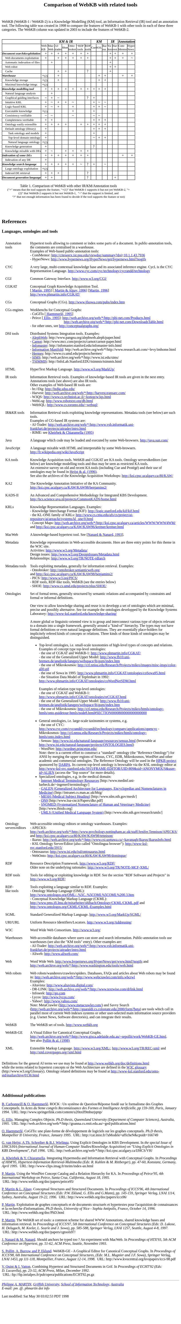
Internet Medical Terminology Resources (70, 780)
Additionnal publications (24, 1095)
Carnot (37, 341)
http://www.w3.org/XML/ (92, 1048)
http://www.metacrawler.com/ (81, 1005)
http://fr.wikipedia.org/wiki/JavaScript (57, 452)
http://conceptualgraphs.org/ (79, 326)
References (14, 221)
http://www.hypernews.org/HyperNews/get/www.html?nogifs (98, 961)
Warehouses (13, 938)
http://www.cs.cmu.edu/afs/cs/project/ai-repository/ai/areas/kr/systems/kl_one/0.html (81, 517)
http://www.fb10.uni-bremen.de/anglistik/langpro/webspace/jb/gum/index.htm (84, 659)
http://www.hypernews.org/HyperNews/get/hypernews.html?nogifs (98, 259)
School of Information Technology (85, 1284)
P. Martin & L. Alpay (16, 1189)
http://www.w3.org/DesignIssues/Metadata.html (85, 554)
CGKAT (11, 286)
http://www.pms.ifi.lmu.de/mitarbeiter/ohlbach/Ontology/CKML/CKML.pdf (84, 903)
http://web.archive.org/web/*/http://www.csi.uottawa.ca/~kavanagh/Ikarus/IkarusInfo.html (107, 840)
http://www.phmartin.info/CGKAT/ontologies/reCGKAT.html (83, 697)
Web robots (13, 973)
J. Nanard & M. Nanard (18, 1239)
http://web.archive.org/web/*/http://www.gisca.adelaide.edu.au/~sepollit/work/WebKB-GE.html (98, 1036)
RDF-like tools (11, 889)
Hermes (37, 353)
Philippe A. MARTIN (16, 1284)
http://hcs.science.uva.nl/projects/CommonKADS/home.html (73, 499)
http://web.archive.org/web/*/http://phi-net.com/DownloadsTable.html (113, 322)
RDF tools (12, 875)
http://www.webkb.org (82, 1025)
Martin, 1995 (41, 290)
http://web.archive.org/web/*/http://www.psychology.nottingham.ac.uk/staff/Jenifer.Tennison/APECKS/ (103, 832)
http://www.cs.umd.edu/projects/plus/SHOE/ (75, 586)
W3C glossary (137, 1067)
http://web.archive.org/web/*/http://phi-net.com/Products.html (106, 318)
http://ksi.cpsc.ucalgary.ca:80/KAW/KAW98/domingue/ (87, 856)
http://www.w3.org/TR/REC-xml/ (136, 1048)
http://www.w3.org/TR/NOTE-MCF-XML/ (118, 867)
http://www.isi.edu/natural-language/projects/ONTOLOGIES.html (86, 745)
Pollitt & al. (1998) (56, 1040)
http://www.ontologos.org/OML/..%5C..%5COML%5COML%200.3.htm (82, 895)
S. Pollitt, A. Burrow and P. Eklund (26, 1251)
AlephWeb (39, 337)
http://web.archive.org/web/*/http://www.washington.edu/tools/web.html (81, 965)
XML (9, 1048)
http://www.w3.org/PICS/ (59, 578)
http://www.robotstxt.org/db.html (69, 401)
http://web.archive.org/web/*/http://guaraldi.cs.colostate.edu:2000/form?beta (85, 1009)
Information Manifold (47, 349)
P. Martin (8, 1173)
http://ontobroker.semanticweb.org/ (75, 570)
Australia (117, 1284)
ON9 (44, 800)
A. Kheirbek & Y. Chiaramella (23, 1158)
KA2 (8, 483)
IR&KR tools (14, 412)
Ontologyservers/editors (15, 826)
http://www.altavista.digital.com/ (70, 985)
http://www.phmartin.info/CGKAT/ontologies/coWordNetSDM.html (87, 681)
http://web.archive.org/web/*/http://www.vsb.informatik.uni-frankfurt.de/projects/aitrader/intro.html (82, 426)
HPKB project (166, 761)
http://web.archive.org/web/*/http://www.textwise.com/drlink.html (96, 989)
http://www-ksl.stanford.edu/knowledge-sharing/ (82, 614)
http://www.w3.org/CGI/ (89, 279)
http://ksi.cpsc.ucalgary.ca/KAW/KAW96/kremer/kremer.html (80, 527)
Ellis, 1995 (51, 318)
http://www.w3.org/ (87, 930)
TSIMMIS (39, 361)
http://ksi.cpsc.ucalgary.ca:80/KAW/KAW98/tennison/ (74, 836)
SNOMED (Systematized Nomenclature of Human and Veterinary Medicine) (95, 804)
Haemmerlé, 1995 (59, 314)
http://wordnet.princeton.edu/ (76, 749)
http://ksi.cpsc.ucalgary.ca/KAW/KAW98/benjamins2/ (68, 487)
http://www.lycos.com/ (59, 997)
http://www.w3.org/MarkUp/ (94, 369)
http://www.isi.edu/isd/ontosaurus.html (77, 852)
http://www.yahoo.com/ (61, 1001)
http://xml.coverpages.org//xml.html (55, 1052)
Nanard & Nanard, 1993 (105, 534)
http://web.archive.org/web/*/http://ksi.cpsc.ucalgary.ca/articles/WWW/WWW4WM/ (114, 523)
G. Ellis (7, 1119)
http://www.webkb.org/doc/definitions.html (118, 1063)
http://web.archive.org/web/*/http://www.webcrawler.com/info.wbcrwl (85, 977)
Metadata (12, 542)
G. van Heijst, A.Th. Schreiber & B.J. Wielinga (35, 1142)
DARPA (64, 765)
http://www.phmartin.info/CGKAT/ (55, 294)
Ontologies (13, 594)
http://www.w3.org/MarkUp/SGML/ (115, 914)
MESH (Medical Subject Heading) (65, 796)
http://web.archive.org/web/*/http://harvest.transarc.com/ (85, 393)
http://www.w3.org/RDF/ (97, 863)
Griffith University (46, 1284)
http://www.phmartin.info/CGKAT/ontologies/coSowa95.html (121, 673)
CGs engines (14, 310)
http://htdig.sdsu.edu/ (60, 389)
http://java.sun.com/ (154, 440)
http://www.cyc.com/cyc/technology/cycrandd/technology (109, 271)
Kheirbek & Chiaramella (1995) (71, 432)
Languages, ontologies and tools (30, 231)
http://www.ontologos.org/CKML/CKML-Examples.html (70, 907)
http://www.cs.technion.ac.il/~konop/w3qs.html (77, 397)
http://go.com (55, 993)
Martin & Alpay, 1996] (70, 290)
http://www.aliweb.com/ (61, 954)
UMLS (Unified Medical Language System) (72, 812)
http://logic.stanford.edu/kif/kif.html (113, 511)
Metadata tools (15, 566)
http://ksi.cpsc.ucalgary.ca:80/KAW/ (147, 476)
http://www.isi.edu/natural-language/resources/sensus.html (94, 741)
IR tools (11, 377)
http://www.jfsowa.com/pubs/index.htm (97, 302)
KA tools (11, 460)
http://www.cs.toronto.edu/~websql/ (72, 405)
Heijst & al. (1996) (83, 472)
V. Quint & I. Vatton (16, 1266)
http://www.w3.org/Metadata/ (67, 550)
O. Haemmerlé (12, 1131)
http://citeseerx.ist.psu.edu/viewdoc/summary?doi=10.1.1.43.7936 (98, 255)
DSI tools (12, 333)
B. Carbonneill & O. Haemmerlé (25, 1104)
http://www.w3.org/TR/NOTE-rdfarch (78, 558)
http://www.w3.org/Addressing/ (109, 922)
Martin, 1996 (98, 290)
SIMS (36, 357)
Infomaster (39, 345)
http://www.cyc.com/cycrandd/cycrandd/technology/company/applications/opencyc (98, 729)
